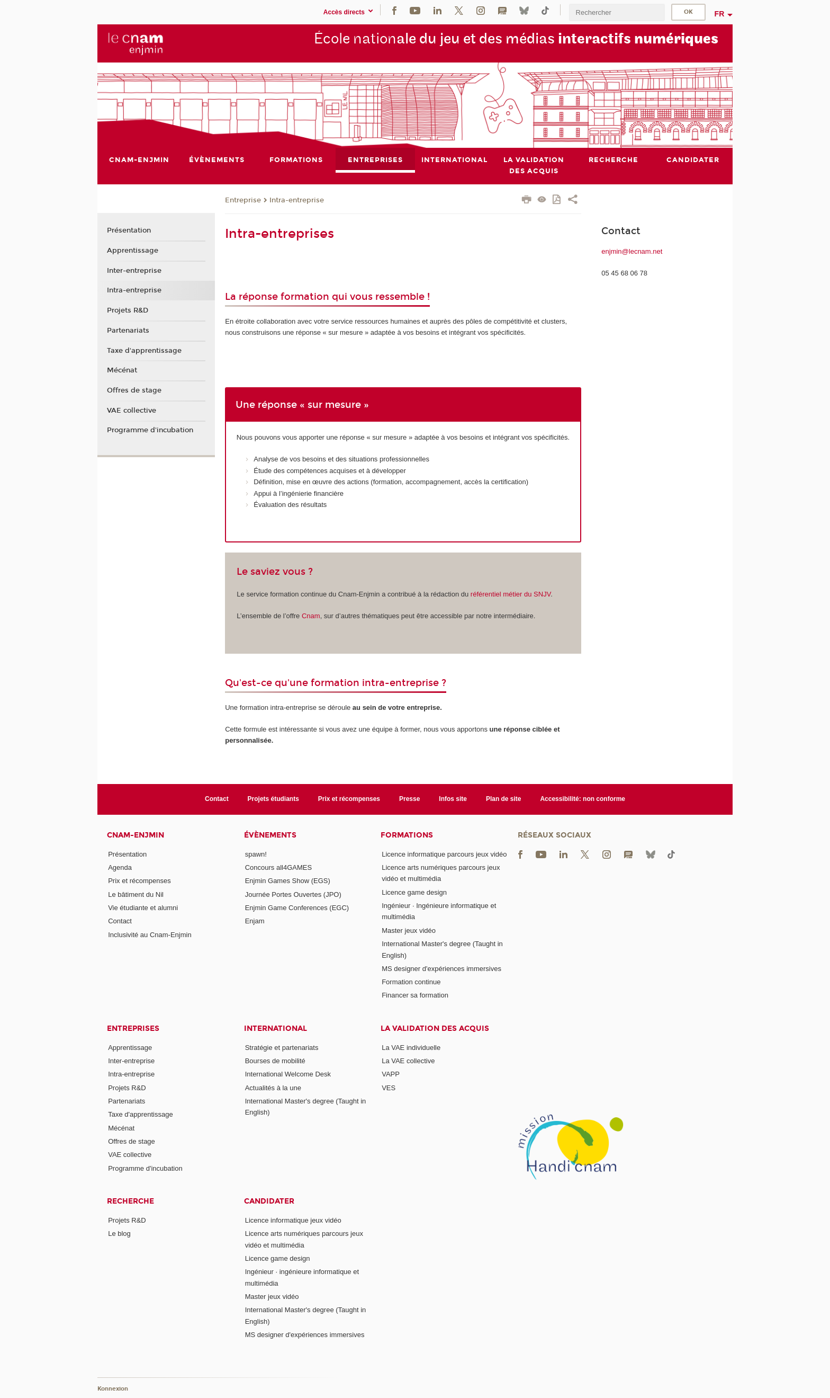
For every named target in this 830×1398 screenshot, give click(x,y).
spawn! (256, 854)
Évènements (270, 835)
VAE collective (131, 410)
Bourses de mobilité (275, 1061)
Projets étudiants (273, 799)
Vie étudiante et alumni (143, 908)
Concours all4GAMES (278, 867)
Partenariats (128, 330)
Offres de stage (134, 390)
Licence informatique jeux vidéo (293, 1220)
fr (720, 14)
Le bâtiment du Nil (136, 894)
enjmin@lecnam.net (631, 251)
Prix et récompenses (349, 799)
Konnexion (112, 1388)
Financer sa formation (415, 996)
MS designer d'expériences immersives (441, 969)
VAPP (391, 1074)
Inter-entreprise (134, 270)
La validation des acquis (435, 1028)
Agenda (120, 867)
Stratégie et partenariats (282, 1048)
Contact (217, 799)
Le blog (119, 1233)
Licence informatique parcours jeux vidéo (444, 854)
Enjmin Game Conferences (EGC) (297, 908)
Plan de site (503, 799)
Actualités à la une (273, 1088)
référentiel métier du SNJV (511, 594)
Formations (407, 835)
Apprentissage (132, 250)
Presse (409, 799)
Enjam (255, 921)
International (275, 1028)
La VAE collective (408, 1061)
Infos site (453, 799)
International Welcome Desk (288, 1074)
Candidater (269, 1201)
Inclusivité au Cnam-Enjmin (150, 935)
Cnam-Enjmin (135, 835)
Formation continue (411, 982)
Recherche (130, 1201)
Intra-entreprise (296, 200)
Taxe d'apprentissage (144, 350)
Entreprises (133, 1028)
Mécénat (122, 370)
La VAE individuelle (411, 1048)
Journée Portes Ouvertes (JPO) (293, 894)
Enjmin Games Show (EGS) (287, 881)
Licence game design (414, 892)
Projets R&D (127, 310)
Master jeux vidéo (409, 930)
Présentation (129, 231)
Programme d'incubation (150, 430)
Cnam (311, 616)
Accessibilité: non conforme (582, 799)
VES (388, 1088)
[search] (616, 12)
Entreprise (243, 200)
